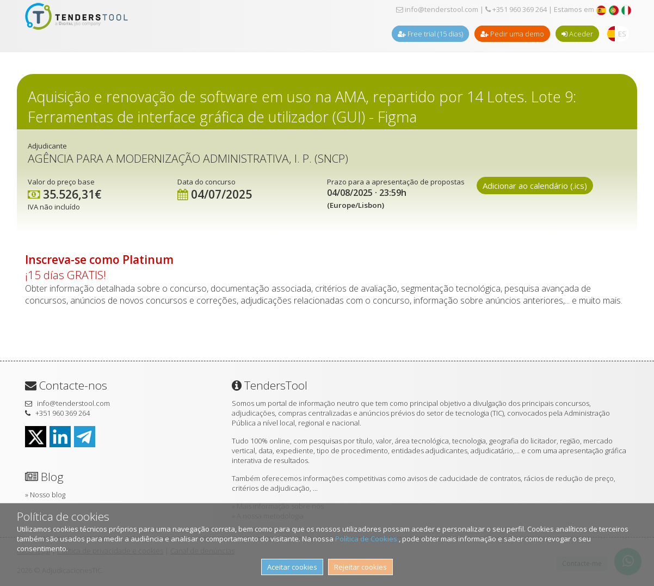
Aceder (577, 34)
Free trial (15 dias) (430, 34)
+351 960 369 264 (516, 9)
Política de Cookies (367, 539)
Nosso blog (47, 494)
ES (622, 34)
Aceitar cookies (292, 567)
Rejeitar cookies (360, 567)
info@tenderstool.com (437, 9)
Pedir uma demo (512, 34)
